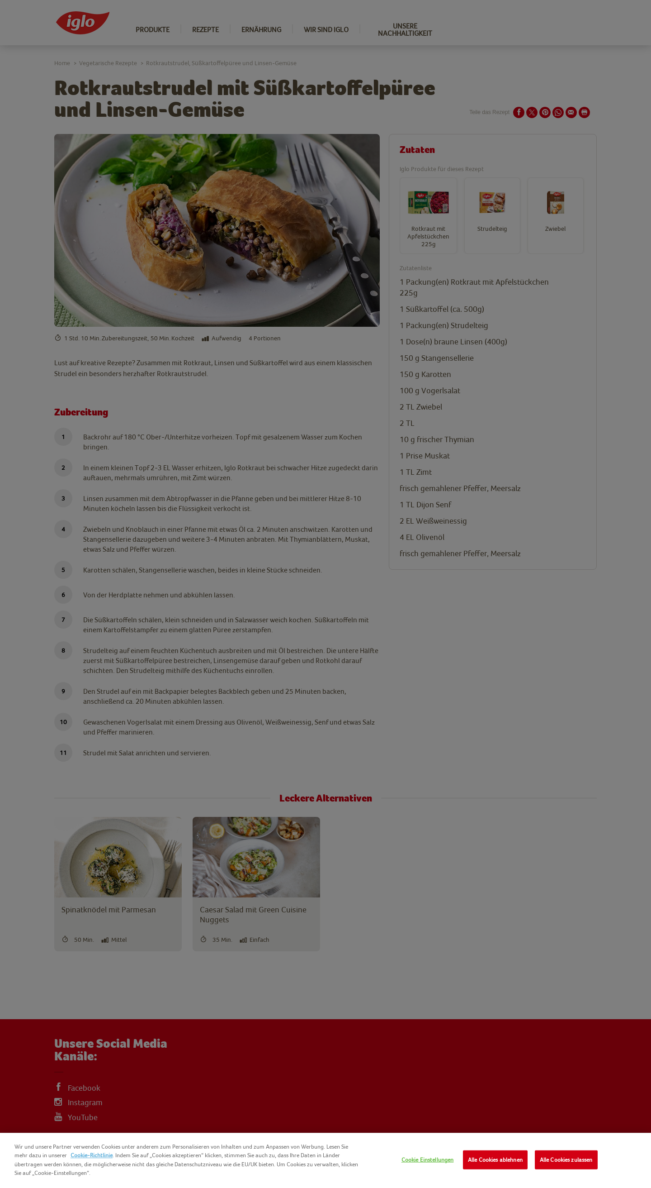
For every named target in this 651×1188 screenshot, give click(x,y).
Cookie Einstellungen (427, 1159)
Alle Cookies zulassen (566, 1159)
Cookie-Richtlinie (92, 1155)
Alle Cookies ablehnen (495, 1159)
